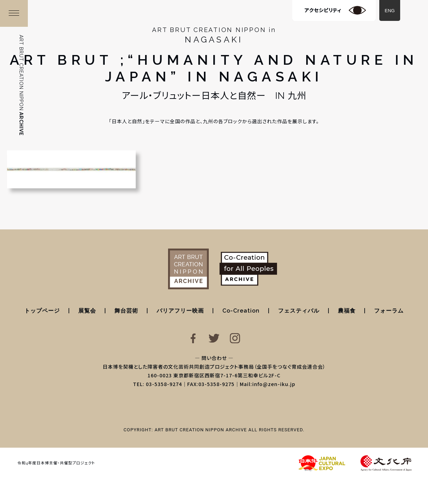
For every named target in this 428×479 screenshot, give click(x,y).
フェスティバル (298, 310)
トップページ (42, 310)
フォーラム (389, 310)
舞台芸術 (126, 310)
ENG (390, 10)
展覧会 (87, 310)
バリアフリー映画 (180, 310)
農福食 (347, 310)
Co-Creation (241, 310)
